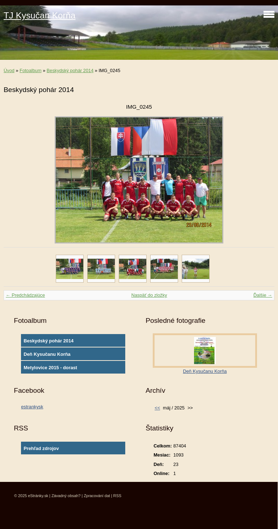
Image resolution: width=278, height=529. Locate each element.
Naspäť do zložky (149, 295)
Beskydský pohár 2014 (70, 70)
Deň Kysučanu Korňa (47, 354)
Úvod (9, 70)
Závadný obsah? (65, 495)
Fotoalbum (30, 70)
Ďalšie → (262, 295)
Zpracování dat (97, 495)
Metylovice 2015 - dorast (50, 367)
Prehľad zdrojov (41, 448)
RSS (117, 495)
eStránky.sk (38, 495)
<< (157, 408)
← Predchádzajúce (25, 295)
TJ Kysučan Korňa (40, 15)
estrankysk (32, 406)
